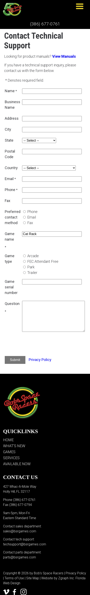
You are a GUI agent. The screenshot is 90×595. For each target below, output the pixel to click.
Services (11, 458)
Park (30, 267)
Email (31, 217)
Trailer (32, 272)
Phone (32, 211)
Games (9, 452)
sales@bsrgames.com (19, 531)
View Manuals (64, 56)
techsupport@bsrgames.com (24, 544)
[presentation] (53, 345)
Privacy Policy (40, 359)
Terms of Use (14, 578)
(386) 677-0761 (45, 24)
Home (8, 440)
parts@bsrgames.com (19, 557)
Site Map (32, 578)
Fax (30, 223)
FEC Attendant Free (42, 261)
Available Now (17, 464)
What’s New (14, 446)
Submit (15, 360)
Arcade (33, 256)
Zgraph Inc (66, 578)
